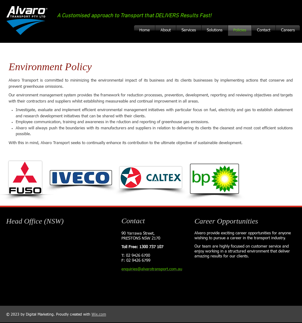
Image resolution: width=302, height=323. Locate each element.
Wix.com (99, 315)
